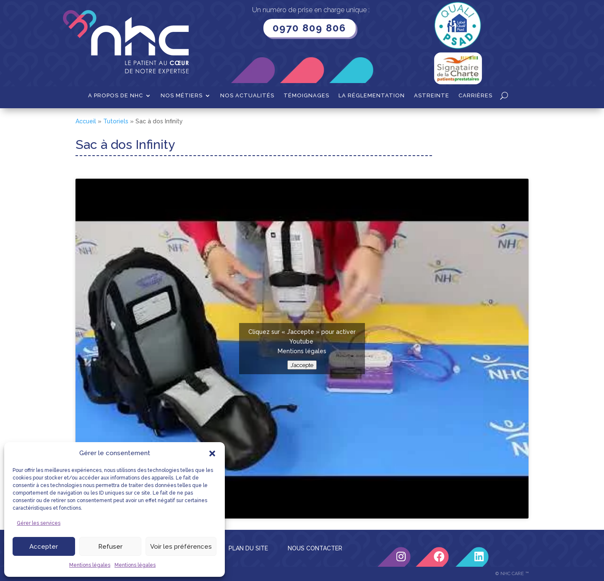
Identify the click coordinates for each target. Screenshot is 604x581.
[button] (212, 453)
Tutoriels (115, 121)
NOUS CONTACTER (315, 548)
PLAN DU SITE (248, 548)
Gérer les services (38, 523)
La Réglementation (371, 96)
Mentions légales (89, 565)
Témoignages (306, 96)
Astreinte (431, 96)
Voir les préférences (181, 546)
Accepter (43, 546)
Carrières (475, 96)
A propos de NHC (115, 96)
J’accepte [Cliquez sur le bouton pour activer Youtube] (302, 365)
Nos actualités (247, 96)
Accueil (86, 121)
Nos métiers (182, 96)
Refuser (110, 546)
